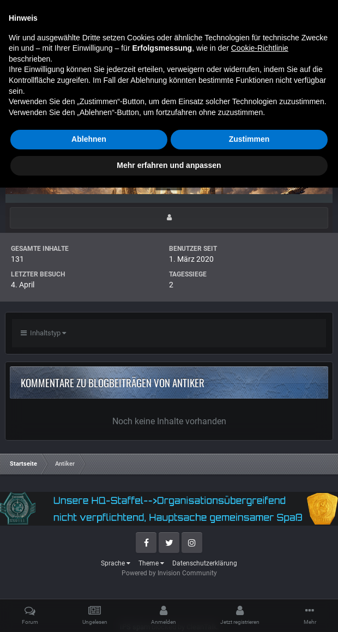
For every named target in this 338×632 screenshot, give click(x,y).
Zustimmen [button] (249, 584)
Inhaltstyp (43, 333)
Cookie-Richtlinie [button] (259, 493)
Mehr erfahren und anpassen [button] (169, 609)
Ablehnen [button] (88, 584)
